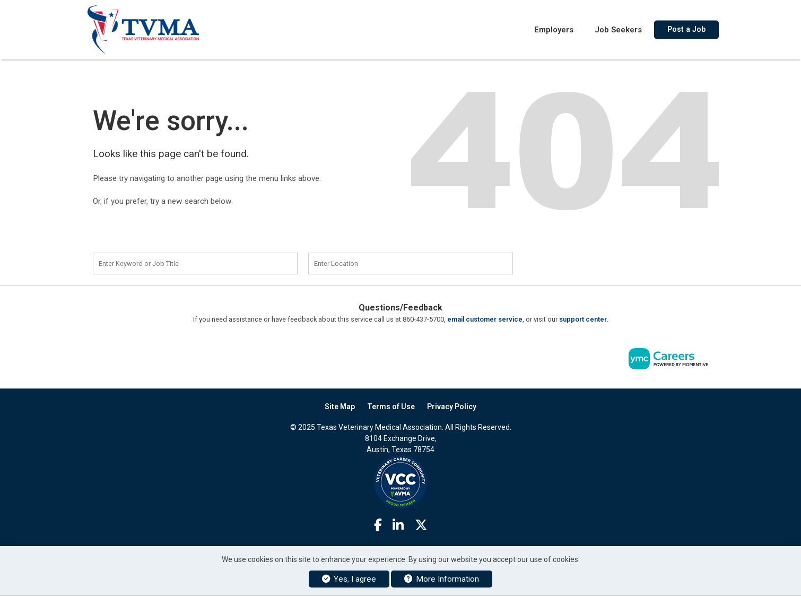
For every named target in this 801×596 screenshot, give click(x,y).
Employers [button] (553, 29)
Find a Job (585, 262)
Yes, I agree (349, 579)
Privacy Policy (451, 406)
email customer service (485, 319)
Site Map (340, 406)
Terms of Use (391, 406)
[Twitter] (421, 525)
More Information (441, 579)
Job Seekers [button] (618, 29)
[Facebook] (378, 525)
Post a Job (686, 29)
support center (583, 319)
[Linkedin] (398, 525)
